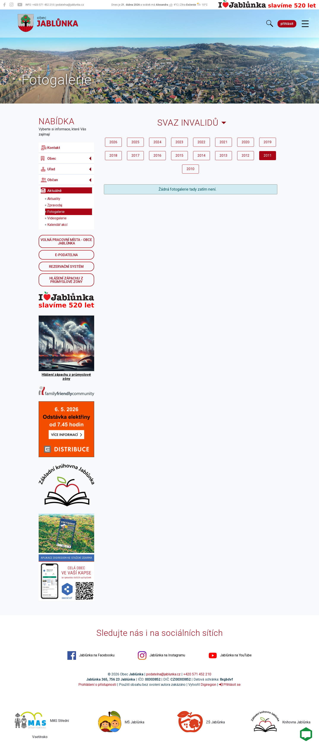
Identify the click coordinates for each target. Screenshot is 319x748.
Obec (48, 158)
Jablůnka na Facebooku (90, 655)
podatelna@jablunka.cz (163, 674)
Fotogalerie (56, 212)
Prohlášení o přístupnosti (97, 685)
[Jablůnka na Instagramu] (11, 4)
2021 (223, 142)
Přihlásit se (230, 685)
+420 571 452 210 (197, 674)
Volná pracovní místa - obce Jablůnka (66, 241)
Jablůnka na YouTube (230, 655)
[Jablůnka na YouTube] (19, 4)
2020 (245, 142)
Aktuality (53, 199)
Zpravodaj (54, 205)
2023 (179, 142)
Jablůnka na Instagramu (161, 655)
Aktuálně (51, 190)
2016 (157, 155)
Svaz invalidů (188, 123)
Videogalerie (57, 218)
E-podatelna (66, 255)
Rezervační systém (66, 267)
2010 (190, 169)
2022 (201, 142)
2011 (267, 155)
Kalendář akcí (57, 225)
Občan (49, 180)
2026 (113, 142)
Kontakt (50, 147)
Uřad (48, 169)
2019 (267, 142)
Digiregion (208, 685)
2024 (157, 142)
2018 (113, 155)
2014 (201, 155)
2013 (223, 155)
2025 (135, 142)
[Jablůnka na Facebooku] (4, 4)
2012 (245, 155)
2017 (135, 155)
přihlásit (287, 24)
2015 (179, 155)
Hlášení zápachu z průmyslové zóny (66, 280)
